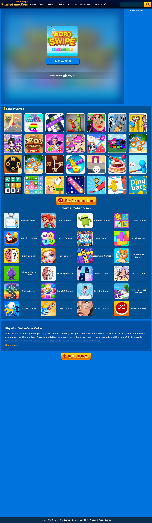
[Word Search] (138, 135)
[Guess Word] (13, 177)
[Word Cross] (75, 156)
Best (50, 4)
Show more (11, 345)
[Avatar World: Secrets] (13, 135)
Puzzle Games (105, 520)
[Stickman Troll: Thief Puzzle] (117, 114)
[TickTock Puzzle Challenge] (13, 114)
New (33, 4)
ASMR (60, 4)
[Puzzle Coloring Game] (117, 177)
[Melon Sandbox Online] (75, 114)
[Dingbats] (138, 177)
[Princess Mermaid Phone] (54, 135)
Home (43, 520)
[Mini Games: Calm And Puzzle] (54, 177)
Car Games (65, 520)
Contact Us (77, 520)
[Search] (132, 4)
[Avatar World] (75, 135)
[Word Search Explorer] (75, 177)
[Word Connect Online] (13, 156)
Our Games (53, 520)
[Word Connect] (33, 135)
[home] (15, 4)
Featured (85, 4)
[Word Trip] (96, 156)
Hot (42, 4)
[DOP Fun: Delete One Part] (138, 114)
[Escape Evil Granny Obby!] (96, 114)
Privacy (93, 520)
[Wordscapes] (33, 156)
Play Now (62, 61)
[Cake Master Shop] (117, 156)
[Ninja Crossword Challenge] (54, 114)
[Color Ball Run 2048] (33, 114)
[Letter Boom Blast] (138, 156)
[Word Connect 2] (54, 156)
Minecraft (101, 4)
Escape (72, 4)
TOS (86, 520)
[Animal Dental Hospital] (96, 135)
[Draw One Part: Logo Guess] (96, 177)
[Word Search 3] (33, 177)
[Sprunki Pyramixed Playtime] (117, 135)
